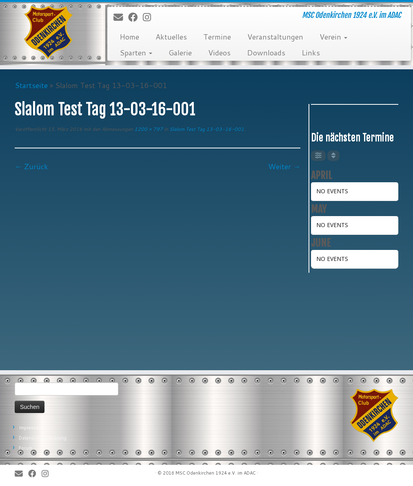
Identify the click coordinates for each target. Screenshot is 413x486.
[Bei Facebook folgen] (135, 17)
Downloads (266, 52)
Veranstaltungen (275, 36)
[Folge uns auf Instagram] (149, 17)
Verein (333, 36)
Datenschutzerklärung (43, 438)
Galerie (180, 52)
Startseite (31, 85)
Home (129, 36)
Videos (219, 52)
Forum (25, 448)
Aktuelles (171, 36)
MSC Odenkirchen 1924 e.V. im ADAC (215, 473)
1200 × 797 (148, 129)
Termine (217, 36)
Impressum (30, 427)
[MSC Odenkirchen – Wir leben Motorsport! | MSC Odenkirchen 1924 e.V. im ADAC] (48, 32)
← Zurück (31, 166)
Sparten (136, 52)
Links (311, 52)
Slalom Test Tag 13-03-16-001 (206, 129)
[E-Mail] (120, 17)
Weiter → (284, 166)
